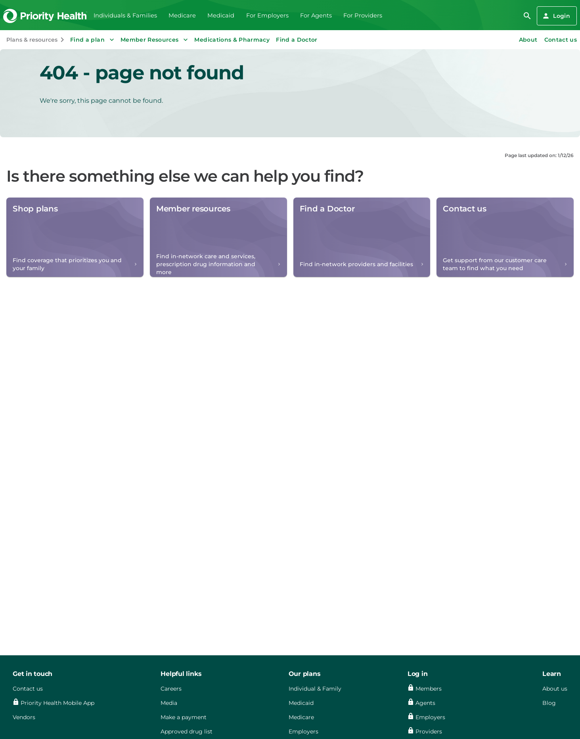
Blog (549, 702)
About (528, 39)
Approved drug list (186, 731)
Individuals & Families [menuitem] (125, 15)
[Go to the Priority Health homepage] (45, 16)
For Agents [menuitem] (316, 15)
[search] (527, 15)
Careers (171, 688)
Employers (303, 731)
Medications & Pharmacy (232, 39)
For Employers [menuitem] (267, 15)
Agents (425, 702)
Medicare (301, 717)
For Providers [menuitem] (362, 15)
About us (554, 688)
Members (428, 688)
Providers (428, 731)
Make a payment (184, 717)
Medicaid (301, 702)
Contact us (560, 39)
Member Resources (155, 40)
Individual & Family (315, 688)
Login (556, 16)
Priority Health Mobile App (57, 702)
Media (169, 702)
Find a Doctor (297, 39)
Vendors (24, 717)
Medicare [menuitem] (182, 15)
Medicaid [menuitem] (220, 15)
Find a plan (93, 40)
